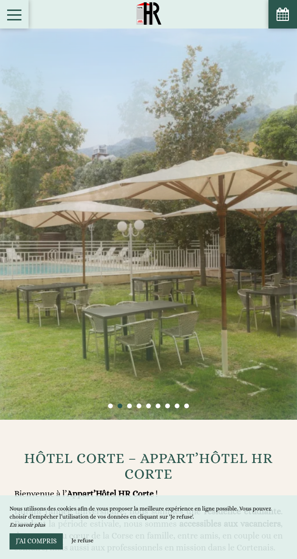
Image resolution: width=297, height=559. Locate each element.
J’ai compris (36, 541)
